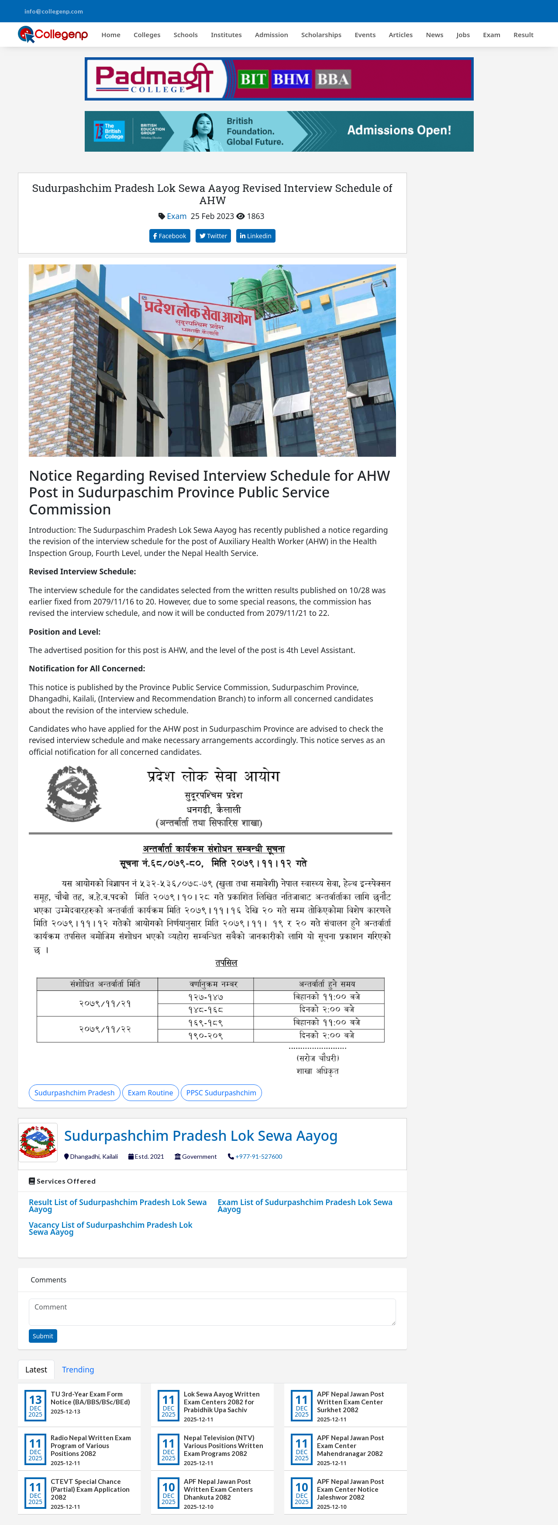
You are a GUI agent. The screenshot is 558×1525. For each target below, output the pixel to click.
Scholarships (321, 34)
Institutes (226, 34)
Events (365, 34)
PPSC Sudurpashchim (221, 1093)
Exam (491, 34)
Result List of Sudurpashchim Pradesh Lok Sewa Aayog (118, 1205)
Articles (401, 34)
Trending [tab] (78, 1369)
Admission (271, 34)
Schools (186, 34)
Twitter (213, 236)
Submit (43, 1336)
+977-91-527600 (258, 1156)
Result (523, 34)
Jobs (463, 34)
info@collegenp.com (53, 11)
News (434, 34)
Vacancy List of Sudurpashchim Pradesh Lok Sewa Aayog (111, 1228)
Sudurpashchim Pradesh (74, 1093)
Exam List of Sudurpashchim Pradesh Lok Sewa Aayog (305, 1205)
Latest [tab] (36, 1369)
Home (111, 34)
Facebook (169, 236)
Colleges (147, 34)
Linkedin (256, 236)
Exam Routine (150, 1093)
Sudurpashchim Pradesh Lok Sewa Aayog (201, 1135)
